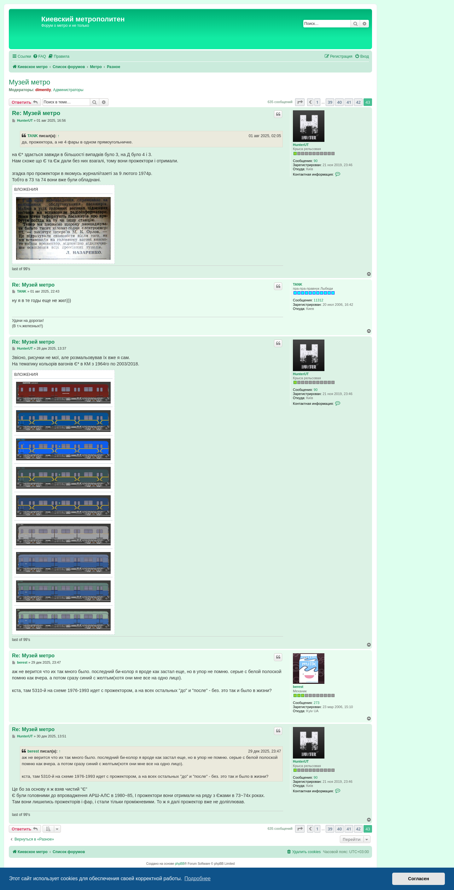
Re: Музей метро (36, 113)
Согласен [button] (418, 878)
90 (315, 161)
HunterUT (301, 145)
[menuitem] (39, 56)
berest (298, 687)
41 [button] (348, 102)
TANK (32, 136)
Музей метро (29, 82)
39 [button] (330, 102)
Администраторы (68, 90)
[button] (300, 102)
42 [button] (358, 102)
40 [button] (339, 102)
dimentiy (43, 90)
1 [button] (317, 102)
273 (316, 703)
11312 (318, 300)
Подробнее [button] (197, 878)
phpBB (179, 863)
